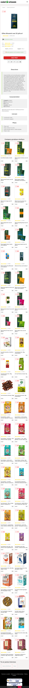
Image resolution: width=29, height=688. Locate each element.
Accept (19, 687)
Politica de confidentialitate (17, 674)
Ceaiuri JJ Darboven (11, 7)
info (12, 160)
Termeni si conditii (5, 674)
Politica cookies (13, 687)
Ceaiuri (3, 7)
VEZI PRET (14, 58)
